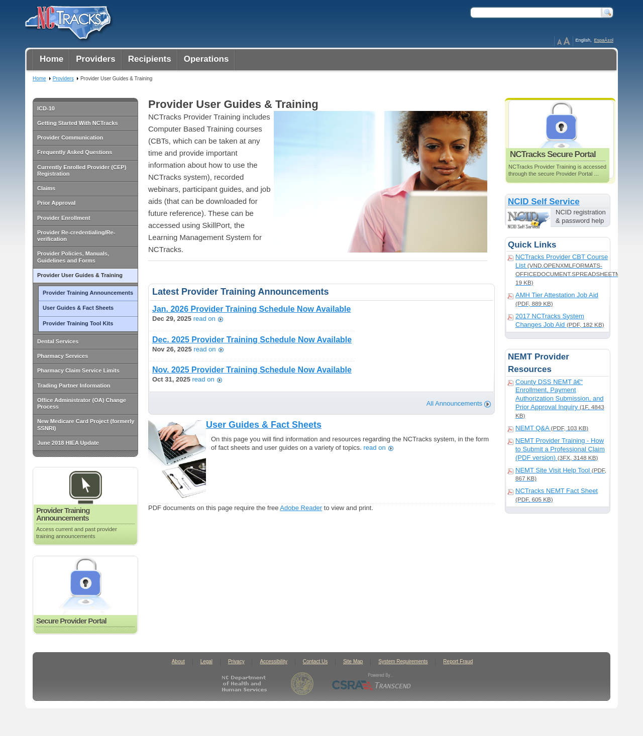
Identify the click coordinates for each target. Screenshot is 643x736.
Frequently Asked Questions (74, 152)
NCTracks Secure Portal (561, 139)
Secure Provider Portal (85, 595)
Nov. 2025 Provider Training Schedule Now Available (252, 369)
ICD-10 (46, 108)
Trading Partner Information (73, 386)
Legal (206, 661)
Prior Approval (56, 203)
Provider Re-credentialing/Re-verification (76, 235)
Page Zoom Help (564, 41)
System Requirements (402, 661)
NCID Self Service (544, 201)
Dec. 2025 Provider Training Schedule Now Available (252, 339)
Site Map (353, 661)
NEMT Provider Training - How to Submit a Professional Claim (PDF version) (560, 449)
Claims (46, 188)
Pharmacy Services (62, 356)
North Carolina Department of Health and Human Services (246, 683)
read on (204, 319)
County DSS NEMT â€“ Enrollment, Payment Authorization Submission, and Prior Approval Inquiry (559, 398)
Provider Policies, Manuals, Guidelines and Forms (73, 257)
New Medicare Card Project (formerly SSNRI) (85, 424)
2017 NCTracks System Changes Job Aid (559, 320)
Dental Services (57, 341)
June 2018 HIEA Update (68, 443)
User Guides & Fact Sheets (78, 308)
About (178, 661)
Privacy (236, 661)
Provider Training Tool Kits (78, 323)
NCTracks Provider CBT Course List (562, 269)
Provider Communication (70, 138)
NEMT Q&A (551, 428)
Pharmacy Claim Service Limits (78, 370)
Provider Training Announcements (88, 293)
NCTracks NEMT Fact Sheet (556, 495)
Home (39, 78)
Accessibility (273, 661)
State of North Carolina (302, 683)
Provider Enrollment (63, 218)
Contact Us (315, 661)
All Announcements (454, 403)
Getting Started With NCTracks (77, 123)
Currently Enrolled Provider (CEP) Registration (81, 170)
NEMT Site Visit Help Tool (560, 474)
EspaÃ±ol (603, 40)
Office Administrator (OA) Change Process (81, 403)
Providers (63, 78)
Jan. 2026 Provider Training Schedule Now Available (251, 309)
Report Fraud (458, 661)
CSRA (372, 683)
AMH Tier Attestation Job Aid (556, 299)
